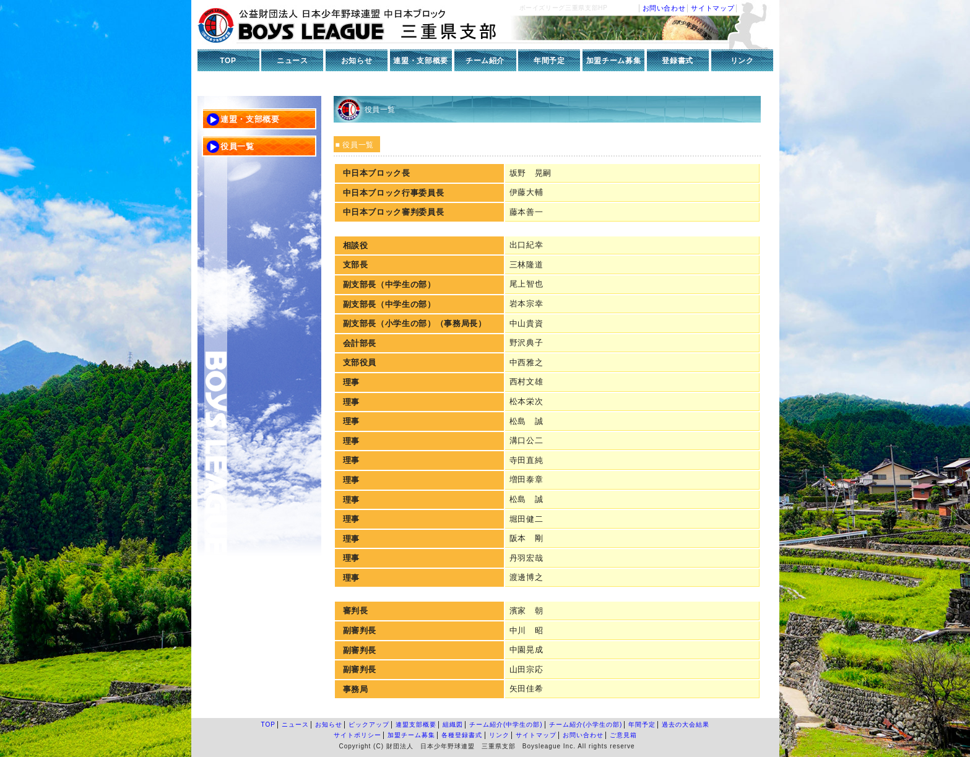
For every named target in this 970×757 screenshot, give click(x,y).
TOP (228, 60)
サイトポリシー (357, 735)
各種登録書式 (461, 735)
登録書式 (677, 60)
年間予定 (549, 60)
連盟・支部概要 (420, 60)
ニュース (292, 60)
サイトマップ (712, 8)
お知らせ (357, 60)
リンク (742, 60)
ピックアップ (369, 724)
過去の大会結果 (685, 724)
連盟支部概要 (416, 724)
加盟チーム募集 (613, 60)
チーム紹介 (485, 60)
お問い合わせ (664, 8)
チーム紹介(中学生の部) (506, 724)
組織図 (453, 724)
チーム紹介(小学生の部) (586, 724)
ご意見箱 (623, 735)
